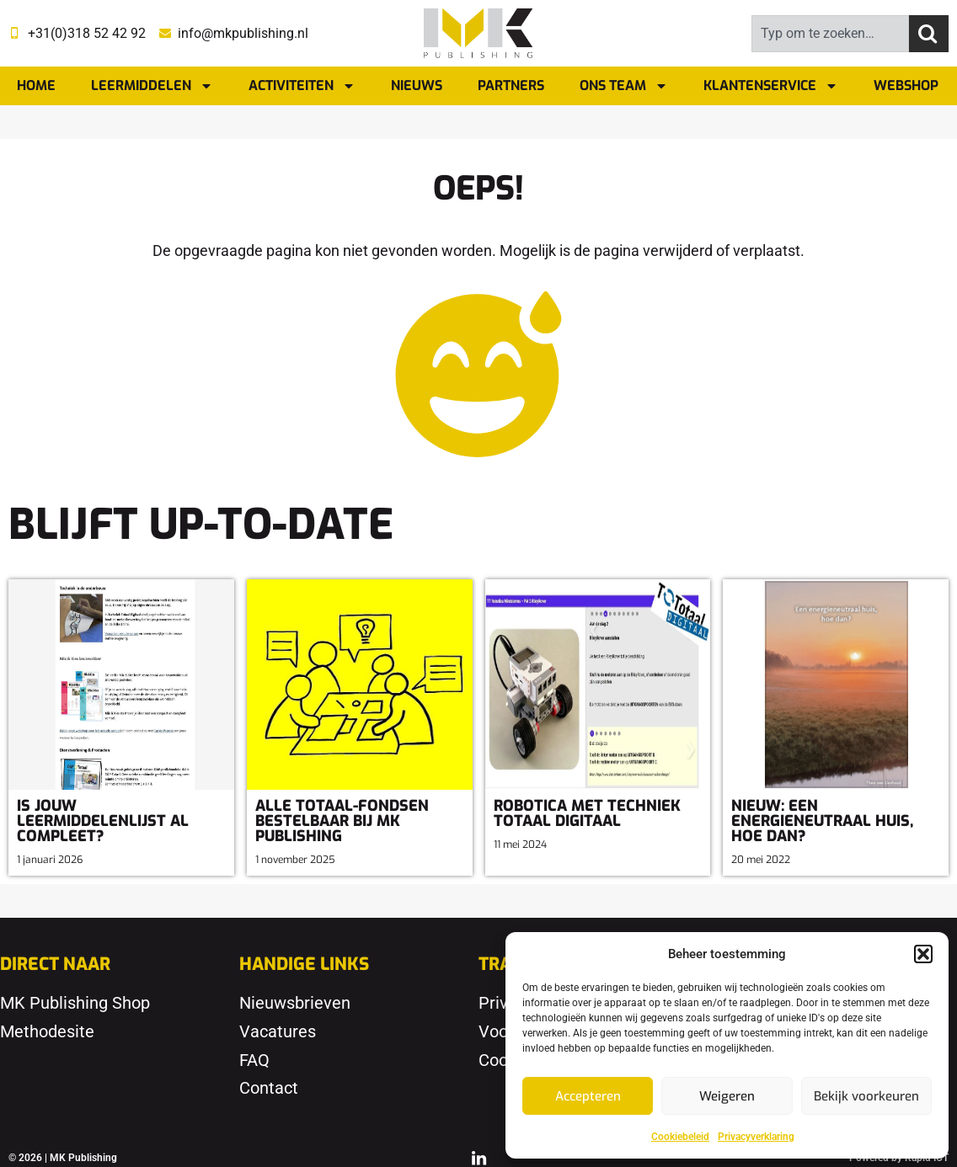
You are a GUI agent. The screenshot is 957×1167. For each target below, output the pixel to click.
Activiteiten (302, 86)
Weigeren (727, 1096)
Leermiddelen (152, 86)
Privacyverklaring (756, 1137)
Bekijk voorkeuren (866, 1096)
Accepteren (588, 1096)
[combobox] (830, 33)
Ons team (624, 86)
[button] (923, 954)
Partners (511, 85)
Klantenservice (770, 86)
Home (36, 85)
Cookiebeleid (680, 1137)
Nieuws (416, 85)
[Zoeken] (929, 33)
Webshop (906, 85)
